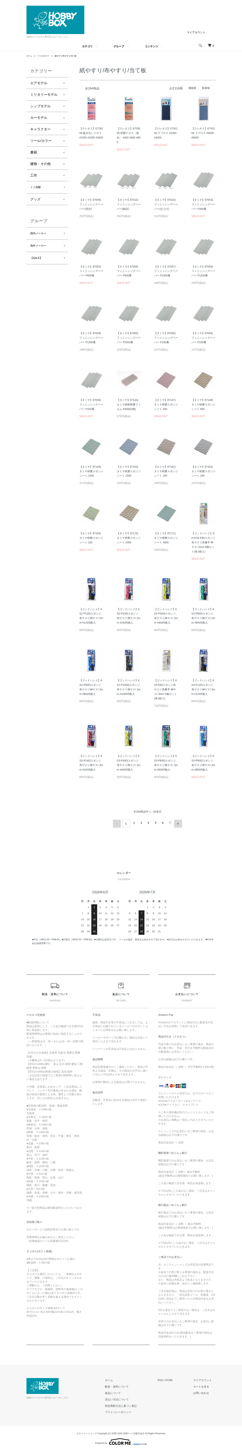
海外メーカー (40, 249)
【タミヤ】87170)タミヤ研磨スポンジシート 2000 (129, 538)
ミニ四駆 (37, 188)
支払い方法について (128, 1397)
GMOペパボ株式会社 (133, 1431)
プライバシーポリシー (129, 1410)
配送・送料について (128, 1384)
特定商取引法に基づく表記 (132, 1403)
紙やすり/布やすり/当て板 (71, 55)
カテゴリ (87, 46)
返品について (124, 1391)
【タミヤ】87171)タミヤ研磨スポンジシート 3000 (166, 538)
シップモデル (40, 106)
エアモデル (38, 83)
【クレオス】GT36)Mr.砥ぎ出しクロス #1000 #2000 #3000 (91, 133)
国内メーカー (40, 235)
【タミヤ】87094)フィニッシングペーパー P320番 (91, 404)
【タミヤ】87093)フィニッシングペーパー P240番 (203, 338)
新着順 (206, 87)
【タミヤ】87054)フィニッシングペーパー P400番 (203, 204)
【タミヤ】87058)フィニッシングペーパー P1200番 (203, 271)
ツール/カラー (46, 55)
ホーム (29, 55)
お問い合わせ (205, 1391)
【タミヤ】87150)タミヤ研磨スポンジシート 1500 (129, 471)
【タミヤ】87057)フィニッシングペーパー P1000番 (166, 271)
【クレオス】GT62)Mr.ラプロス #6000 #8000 (203, 133)
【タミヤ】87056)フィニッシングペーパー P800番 (129, 271)
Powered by (121, 1440)
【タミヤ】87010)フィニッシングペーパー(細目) (129, 204)
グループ (118, 46)
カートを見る (205, 1384)
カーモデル (38, 118)
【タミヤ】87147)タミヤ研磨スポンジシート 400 (166, 404)
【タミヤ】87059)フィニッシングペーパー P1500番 (91, 338)
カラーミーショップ (86, 1431)
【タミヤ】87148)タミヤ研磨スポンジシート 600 (203, 404)
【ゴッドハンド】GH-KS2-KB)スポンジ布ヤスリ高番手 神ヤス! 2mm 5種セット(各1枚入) (203, 542)
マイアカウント (196, 32)
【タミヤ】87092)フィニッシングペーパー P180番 (166, 338)
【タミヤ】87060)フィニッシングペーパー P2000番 (129, 338)
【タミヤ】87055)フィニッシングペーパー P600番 (91, 271)
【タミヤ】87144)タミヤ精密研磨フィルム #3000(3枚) (129, 404)
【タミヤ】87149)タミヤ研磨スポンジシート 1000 (91, 471)
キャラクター (40, 129)
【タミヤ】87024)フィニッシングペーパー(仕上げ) (166, 204)
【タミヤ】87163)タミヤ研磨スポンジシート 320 (91, 538)
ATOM (176, 1378)
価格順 (192, 87)
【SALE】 (38, 262)
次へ (176, 823)
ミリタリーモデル (43, 94)
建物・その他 (40, 164)
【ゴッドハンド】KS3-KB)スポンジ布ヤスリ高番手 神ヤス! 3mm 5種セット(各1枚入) (165, 689)
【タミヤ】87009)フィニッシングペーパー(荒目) (91, 204)
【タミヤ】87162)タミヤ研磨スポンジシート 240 (203, 471)
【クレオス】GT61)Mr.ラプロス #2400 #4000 (166, 133)
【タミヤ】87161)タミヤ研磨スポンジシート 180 (166, 471)
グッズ (35, 200)
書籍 (33, 152)
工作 (33, 175)
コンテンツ (151, 46)
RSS (168, 1378)
